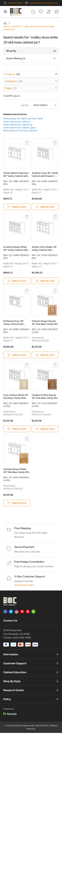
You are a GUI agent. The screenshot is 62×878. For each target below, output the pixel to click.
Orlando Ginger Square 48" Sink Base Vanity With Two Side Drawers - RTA (45, 322)
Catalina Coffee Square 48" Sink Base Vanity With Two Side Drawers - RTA (45, 396)
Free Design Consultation (29, 561)
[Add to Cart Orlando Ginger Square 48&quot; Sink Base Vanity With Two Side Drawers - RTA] (45, 355)
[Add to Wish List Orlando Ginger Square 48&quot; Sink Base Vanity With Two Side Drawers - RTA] (55, 290)
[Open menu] (5, 12)
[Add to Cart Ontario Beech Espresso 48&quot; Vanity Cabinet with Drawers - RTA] (16, 207)
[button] (31, 51)
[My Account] (49, 12)
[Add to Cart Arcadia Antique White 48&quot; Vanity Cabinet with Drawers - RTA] (16, 281)
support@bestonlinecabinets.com (43, 3)
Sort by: (40, 105)
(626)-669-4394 (22, 637)
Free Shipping (22, 528)
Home (5, 23)
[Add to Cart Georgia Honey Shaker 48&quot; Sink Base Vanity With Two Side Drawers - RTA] (16, 503)
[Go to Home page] (15, 11)
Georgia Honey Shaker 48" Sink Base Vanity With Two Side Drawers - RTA (16, 471)
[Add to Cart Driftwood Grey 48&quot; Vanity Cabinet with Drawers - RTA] (16, 355)
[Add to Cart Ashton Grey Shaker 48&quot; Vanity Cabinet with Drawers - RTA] (45, 281)
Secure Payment (24, 547)
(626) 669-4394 (15, 3)
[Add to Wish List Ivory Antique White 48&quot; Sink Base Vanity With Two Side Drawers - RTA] (26, 364)
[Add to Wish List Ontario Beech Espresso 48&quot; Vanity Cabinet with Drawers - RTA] (26, 142)
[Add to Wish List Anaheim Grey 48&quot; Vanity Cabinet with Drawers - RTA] (55, 142)
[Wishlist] (41, 12)
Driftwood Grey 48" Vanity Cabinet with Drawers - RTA (13, 322)
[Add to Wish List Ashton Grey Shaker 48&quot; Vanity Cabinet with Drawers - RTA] (55, 216)
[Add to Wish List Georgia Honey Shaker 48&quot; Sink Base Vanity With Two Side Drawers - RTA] (26, 438)
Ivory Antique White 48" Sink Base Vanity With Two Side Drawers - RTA (15, 396)
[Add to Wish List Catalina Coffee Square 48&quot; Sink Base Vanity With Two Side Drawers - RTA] (55, 364)
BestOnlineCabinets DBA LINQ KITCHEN (30, 725)
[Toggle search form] (33, 12)
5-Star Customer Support (29, 576)
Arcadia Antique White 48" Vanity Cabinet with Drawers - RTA (15, 248)
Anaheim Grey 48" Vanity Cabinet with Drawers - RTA (45, 174)
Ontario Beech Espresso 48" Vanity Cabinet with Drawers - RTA (16, 174)
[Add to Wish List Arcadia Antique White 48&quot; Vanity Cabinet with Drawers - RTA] (26, 216)
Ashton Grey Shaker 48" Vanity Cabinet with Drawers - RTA (44, 248)
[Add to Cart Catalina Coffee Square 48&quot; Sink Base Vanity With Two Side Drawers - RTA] (45, 429)
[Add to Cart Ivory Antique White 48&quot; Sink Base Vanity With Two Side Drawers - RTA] (16, 429)
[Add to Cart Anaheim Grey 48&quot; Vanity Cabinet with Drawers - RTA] (45, 207)
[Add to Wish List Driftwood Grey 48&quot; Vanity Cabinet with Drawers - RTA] (26, 290)
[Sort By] (45, 105)
